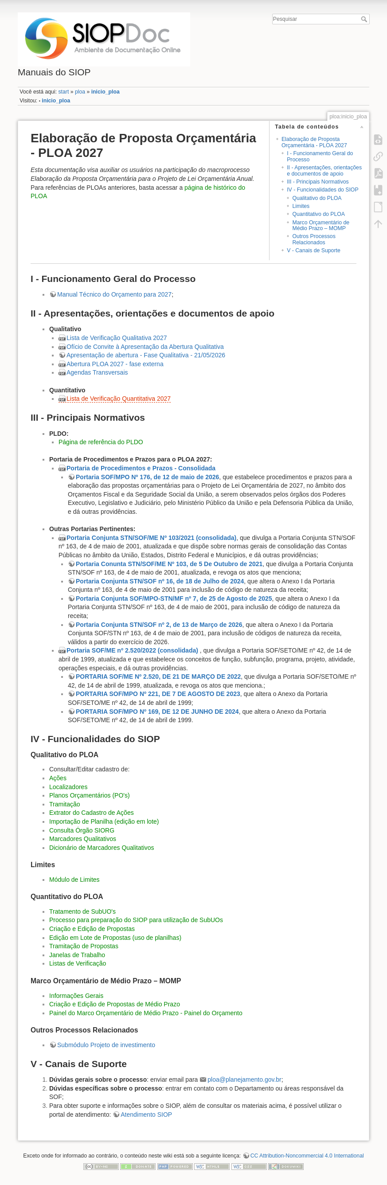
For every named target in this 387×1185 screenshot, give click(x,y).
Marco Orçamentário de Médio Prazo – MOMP (320, 225)
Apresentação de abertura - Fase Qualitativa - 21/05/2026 (145, 355)
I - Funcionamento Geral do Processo (320, 156)
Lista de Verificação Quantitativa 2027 (118, 398)
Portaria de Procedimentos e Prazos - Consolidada (140, 468)
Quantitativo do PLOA (318, 214)
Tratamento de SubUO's (82, 911)
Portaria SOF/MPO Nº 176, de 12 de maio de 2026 (147, 477)
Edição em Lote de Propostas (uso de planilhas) (115, 937)
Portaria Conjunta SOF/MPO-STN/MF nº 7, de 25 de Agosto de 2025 (174, 598)
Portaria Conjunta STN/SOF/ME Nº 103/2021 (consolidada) (151, 537)
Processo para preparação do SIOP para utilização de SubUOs (136, 919)
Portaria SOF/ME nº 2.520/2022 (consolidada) (132, 650)
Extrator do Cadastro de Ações (91, 812)
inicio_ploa (105, 92)
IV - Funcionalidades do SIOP (322, 190)
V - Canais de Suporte (313, 250)
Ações (57, 778)
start (63, 92)
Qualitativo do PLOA (316, 198)
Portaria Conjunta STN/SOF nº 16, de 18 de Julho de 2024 (160, 581)
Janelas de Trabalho (77, 954)
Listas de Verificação (77, 963)
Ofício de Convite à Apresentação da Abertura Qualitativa (145, 346)
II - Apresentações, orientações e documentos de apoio (324, 170)
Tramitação (64, 804)
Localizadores (68, 786)
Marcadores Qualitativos (82, 838)
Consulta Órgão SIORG (81, 830)
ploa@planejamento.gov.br (244, 1079)
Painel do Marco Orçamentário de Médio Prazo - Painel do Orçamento (145, 1013)
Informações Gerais (76, 995)
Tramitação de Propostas (83, 946)
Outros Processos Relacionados (313, 239)
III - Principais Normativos (318, 182)
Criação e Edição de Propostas (92, 928)
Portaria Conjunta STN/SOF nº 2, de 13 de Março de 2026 (159, 624)
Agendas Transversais (97, 372)
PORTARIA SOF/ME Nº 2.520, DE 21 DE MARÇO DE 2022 (158, 676)
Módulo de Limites (74, 879)
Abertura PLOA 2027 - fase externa (115, 364)
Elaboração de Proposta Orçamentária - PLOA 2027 (314, 142)
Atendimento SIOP (146, 1114)
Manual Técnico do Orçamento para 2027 (114, 294)
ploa (80, 92)
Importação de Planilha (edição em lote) (104, 821)
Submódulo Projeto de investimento (106, 1044)
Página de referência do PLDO (101, 442)
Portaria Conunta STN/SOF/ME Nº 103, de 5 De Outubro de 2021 (169, 563)
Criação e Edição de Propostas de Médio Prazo (114, 1004)
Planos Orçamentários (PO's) (89, 795)
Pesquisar (365, 19)
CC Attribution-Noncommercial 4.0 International (307, 1156)
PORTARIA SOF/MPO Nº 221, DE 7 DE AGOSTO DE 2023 (158, 693)
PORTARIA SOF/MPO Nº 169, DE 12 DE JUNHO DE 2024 (157, 711)
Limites (300, 206)
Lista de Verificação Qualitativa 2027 (116, 337)
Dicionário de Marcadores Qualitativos (101, 847)
